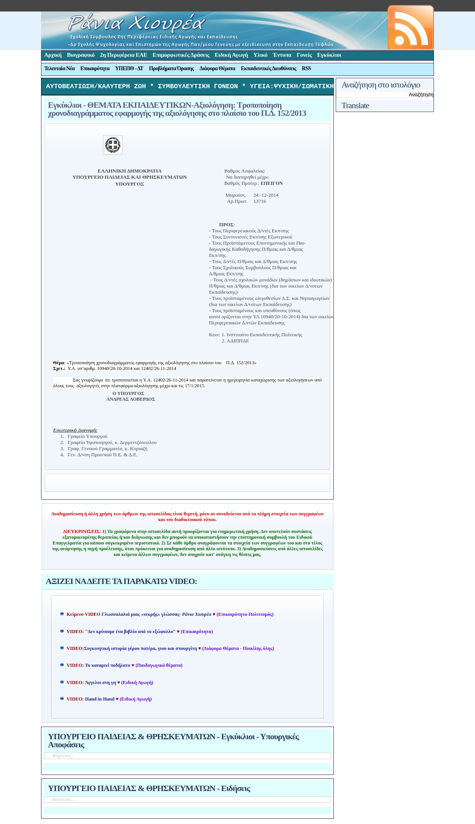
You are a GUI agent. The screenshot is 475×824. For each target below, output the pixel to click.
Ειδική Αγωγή (231, 55)
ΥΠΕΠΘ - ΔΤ (129, 68)
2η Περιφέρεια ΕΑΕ (123, 55)
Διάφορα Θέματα (217, 68)
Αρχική (53, 55)
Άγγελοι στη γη (101, 684)
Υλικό (260, 55)
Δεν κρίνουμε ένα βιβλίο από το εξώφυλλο (130, 633)
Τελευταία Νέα (60, 68)
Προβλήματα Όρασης (171, 68)
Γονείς (304, 55)
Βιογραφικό (81, 55)
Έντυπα (282, 55)
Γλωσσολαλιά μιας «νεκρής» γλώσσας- (156, 616)
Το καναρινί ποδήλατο (107, 667)
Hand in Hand (99, 701)
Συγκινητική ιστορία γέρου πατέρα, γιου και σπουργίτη (141, 650)
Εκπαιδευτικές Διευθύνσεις (268, 68)
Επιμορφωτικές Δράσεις (181, 55)
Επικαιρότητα (94, 68)
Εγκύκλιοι (329, 55)
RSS (306, 68)
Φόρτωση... (63, 757)
